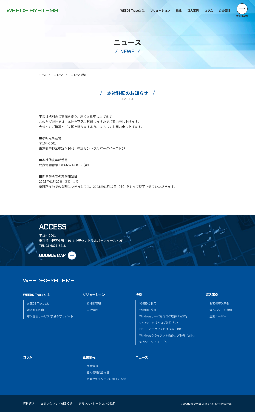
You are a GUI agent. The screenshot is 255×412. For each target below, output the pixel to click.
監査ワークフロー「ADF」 (156, 342)
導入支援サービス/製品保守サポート (50, 316)
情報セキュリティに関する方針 (106, 379)
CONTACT (242, 16)
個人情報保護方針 (98, 372)
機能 (179, 10)
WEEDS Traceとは (36, 294)
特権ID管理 (94, 303)
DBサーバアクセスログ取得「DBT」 (162, 329)
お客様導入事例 (219, 303)
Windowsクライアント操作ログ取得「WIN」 (167, 335)
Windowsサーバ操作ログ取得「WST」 (164, 316)
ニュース (59, 74)
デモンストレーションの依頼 (97, 403)
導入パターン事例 (220, 310)
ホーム (42, 74)
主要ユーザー (217, 316)
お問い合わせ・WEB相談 (56, 403)
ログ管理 (92, 310)
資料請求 (28, 403)
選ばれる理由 (35, 310)
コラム (208, 10)
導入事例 (212, 294)
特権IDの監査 (147, 310)
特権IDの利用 (147, 303)
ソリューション (160, 10)
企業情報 (89, 357)
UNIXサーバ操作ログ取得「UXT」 (161, 323)
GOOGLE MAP (52, 255)
